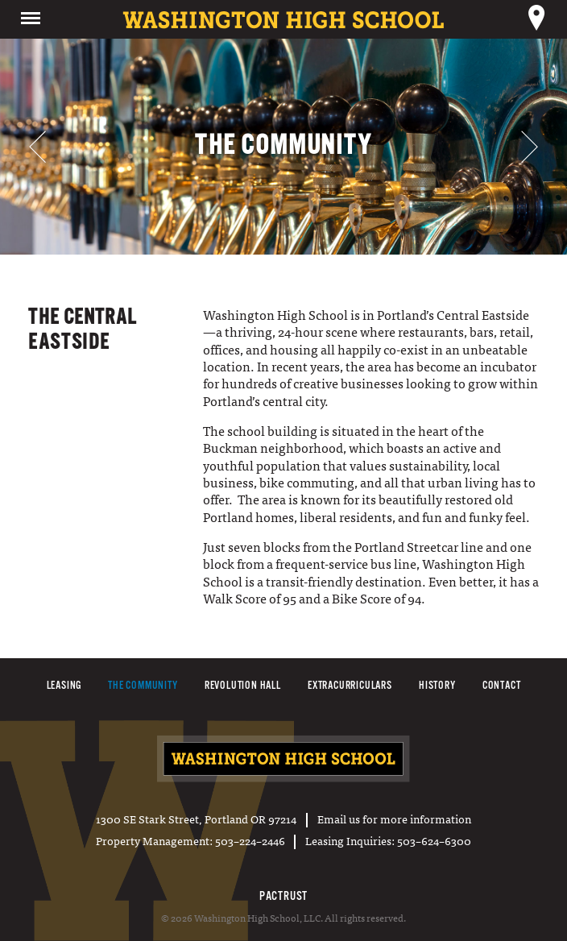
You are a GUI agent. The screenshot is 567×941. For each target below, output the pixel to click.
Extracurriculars (350, 686)
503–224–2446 (250, 840)
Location (536, 19)
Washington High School (284, 759)
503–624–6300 (434, 840)
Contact (501, 686)
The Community (142, 686)
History (437, 686)
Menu (30, 19)
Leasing (64, 686)
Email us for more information (394, 818)
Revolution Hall (243, 686)
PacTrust (283, 896)
